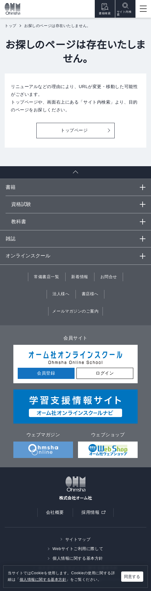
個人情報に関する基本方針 (43, 579)
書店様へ (90, 293)
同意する (132, 576)
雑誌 (11, 238)
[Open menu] (143, 9)
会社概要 (55, 512)
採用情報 (95, 513)
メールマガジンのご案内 (75, 311)
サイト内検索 (124, 9)
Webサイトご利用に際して (78, 548)
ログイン (105, 373)
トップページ (74, 130)
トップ (10, 26)
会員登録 (46, 373)
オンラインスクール (28, 255)
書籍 (11, 187)
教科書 (18, 221)
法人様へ (61, 293)
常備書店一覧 (46, 276)
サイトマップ (77, 539)
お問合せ (108, 276)
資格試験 (21, 204)
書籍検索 (105, 9)
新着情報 (79, 276)
